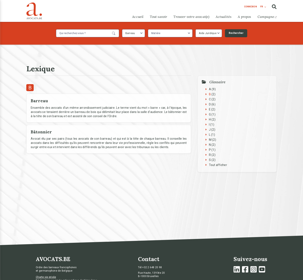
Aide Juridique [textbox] (208, 33)
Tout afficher (218, 165)
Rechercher (236, 33)
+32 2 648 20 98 (152, 267)
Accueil (138, 17)
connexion (250, 6)
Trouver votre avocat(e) (191, 17)
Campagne (267, 17)
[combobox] (133, 33)
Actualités (223, 17)
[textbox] (156, 33)
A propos (244, 17)
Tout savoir (158, 17)
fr (261, 6)
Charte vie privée (46, 277)
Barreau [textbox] (130, 33)
